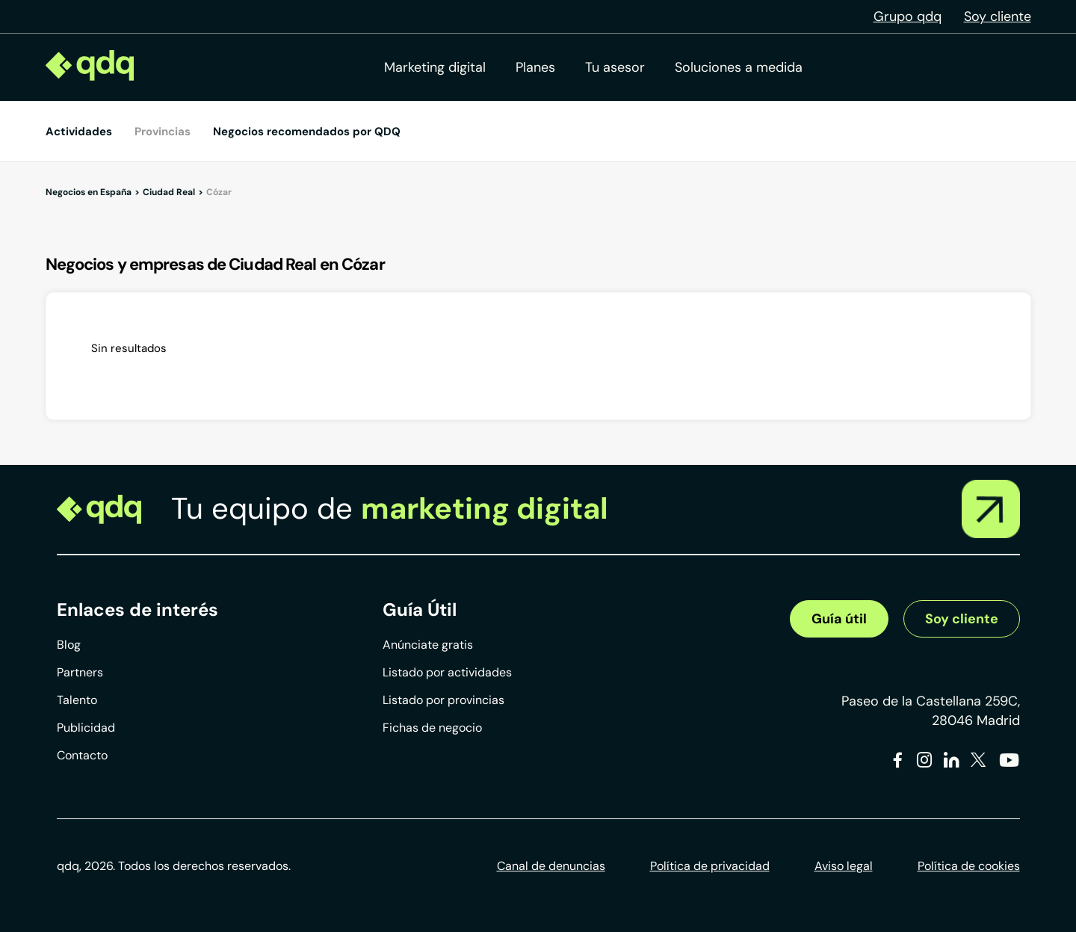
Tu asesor (615, 67)
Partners (80, 672)
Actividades (79, 131)
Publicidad (86, 727)
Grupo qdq (908, 16)
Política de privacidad (710, 866)
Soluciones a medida (739, 67)
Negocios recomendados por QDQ (307, 131)
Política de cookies (969, 866)
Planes (535, 67)
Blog (69, 644)
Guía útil (839, 619)
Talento (77, 700)
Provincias (162, 131)
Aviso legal (843, 866)
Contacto (82, 755)
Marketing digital (435, 67)
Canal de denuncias (551, 866)
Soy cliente (997, 16)
